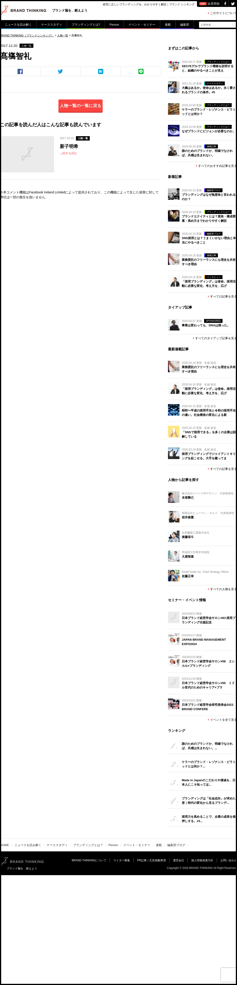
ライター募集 (121, 860)
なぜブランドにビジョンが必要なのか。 (209, 131)
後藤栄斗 (188, 537)
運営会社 (178, 860)
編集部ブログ (214, 190)
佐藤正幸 (188, 576)
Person (114, 24)
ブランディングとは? (86, 24)
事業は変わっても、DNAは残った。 (206, 325)
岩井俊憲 (188, 517)
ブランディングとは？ (218, 61)
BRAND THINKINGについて (89, 860)
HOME (4, 845)
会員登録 (209, 3)
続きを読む (69, 153)
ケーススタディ (51, 24)
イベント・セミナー (141, 24)
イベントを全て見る (222, 719)
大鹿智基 (188, 556)
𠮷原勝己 (188, 497)
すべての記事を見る (222, 296)
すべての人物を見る (222, 589)
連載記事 (211, 146)
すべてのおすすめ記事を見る (216, 166)
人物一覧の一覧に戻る (80, 105)
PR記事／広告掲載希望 (151, 860)
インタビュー (214, 277)
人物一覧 (26, 45)
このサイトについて (222, 13)
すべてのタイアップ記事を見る (215, 338)
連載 (168, 24)
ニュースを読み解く (18, 24)
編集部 (184, 24)
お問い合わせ (228, 860)
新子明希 (69, 146)
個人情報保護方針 (202, 860)
